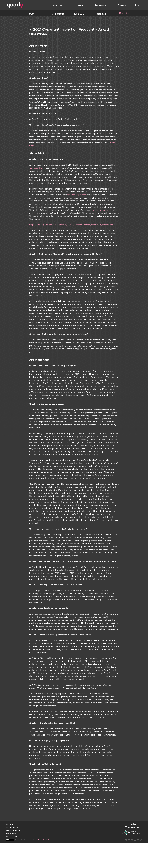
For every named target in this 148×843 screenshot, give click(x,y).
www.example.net (101, 209)
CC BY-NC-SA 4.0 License (47, 840)
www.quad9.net (36, 168)
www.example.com (76, 194)
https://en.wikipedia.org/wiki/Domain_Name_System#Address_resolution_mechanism (71, 224)
